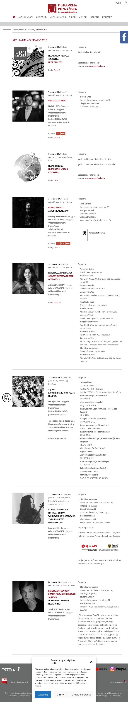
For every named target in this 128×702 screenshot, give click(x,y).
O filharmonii (58, 17)
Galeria (94, 17)
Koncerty (41, 17)
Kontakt (107, 17)
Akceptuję (43, 694)
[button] (91, 661)
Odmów (60, 694)
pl (117, 3)
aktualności (25, 17)
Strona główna (18, 29)
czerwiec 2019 (41, 29)
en (119, 3)
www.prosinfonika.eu (96, 66)
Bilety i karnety (78, 17)
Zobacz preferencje (81, 694)
